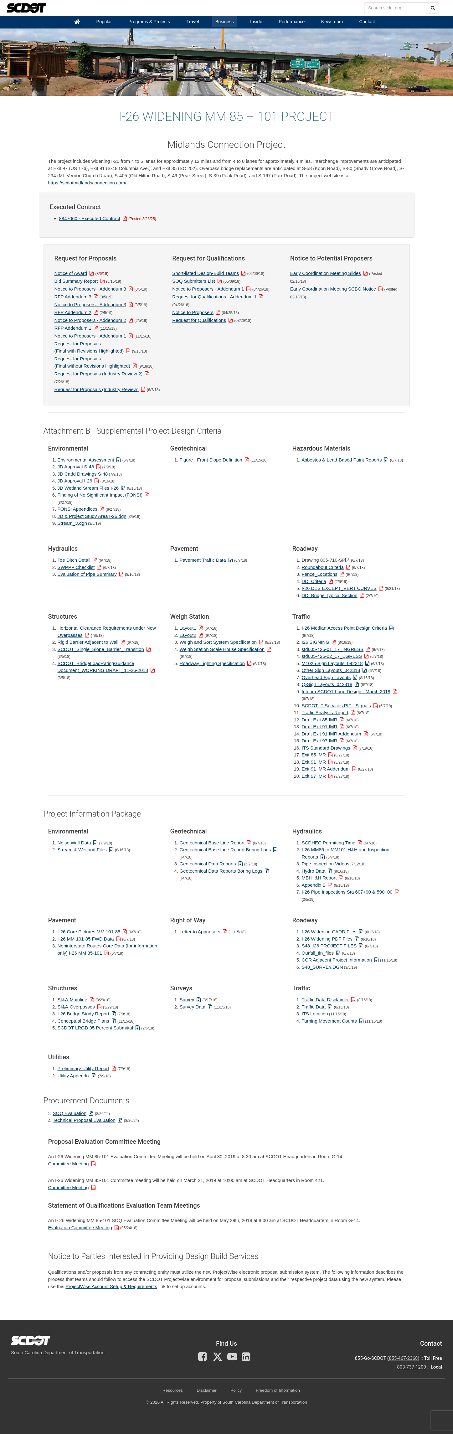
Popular (104, 21)
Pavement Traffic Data (203, 560)
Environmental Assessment (86, 459)
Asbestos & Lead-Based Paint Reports (342, 459)
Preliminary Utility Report (83, 1068)
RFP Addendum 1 (72, 328)
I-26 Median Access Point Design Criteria (344, 628)
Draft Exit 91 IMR (319, 726)
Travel (192, 21)
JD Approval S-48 (76, 466)
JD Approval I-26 (75, 480)
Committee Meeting (68, 1163)
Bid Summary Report (76, 281)
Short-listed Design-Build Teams (205, 273)
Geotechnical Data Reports (208, 863)
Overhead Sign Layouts (326, 677)
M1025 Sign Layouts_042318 (332, 663)
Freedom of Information (278, 1390)
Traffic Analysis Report (325, 712)
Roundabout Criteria (323, 567)
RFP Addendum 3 (72, 296)
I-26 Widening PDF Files (327, 938)
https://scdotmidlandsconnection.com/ (87, 182)
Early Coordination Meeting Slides (325, 273)
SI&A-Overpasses (76, 1006)
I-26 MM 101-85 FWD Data (86, 938)
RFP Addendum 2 (72, 312)
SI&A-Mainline (72, 999)
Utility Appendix (74, 1075)
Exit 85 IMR (314, 754)
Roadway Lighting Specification (212, 663)
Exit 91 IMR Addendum (326, 768)
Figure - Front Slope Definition (211, 459)
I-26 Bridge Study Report (83, 1013)
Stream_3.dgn (72, 523)
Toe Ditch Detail (74, 560)
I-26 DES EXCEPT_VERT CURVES (339, 588)
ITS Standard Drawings (326, 748)
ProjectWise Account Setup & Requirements (111, 1286)
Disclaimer (206, 1390)
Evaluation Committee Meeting (80, 1227)
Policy (236, 1390)
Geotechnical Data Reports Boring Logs (221, 871)
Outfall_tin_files (318, 953)
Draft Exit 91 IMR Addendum (331, 733)
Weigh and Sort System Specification (218, 642)
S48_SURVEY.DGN (322, 967)
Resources (172, 1390)
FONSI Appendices (78, 509)
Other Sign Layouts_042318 (331, 670)
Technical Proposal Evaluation (84, 1120)
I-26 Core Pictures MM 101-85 (89, 931)
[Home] (77, 21)
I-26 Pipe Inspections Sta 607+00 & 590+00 (347, 892)
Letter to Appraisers (200, 931)
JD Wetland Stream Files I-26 (88, 488)
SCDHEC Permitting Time (329, 842)
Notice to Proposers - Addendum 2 (90, 320)
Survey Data (193, 1006)
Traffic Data (314, 1006)
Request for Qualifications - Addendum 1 (214, 296)
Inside (256, 21)
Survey (187, 999)
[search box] (395, 8)
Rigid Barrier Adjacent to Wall (88, 642)
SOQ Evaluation (70, 1113)
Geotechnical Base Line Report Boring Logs (225, 849)
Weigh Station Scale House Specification (222, 649)
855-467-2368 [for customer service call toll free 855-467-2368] (403, 1358)
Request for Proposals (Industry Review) (96, 389)
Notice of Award (70, 273)
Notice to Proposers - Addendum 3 (90, 288)
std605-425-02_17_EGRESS (332, 656)
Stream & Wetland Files (82, 849)
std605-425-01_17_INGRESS (333, 649)
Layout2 (188, 635)
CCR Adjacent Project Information (337, 959)
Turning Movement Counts (329, 1021)
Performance (292, 21)
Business (224, 21)
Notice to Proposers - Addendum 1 (90, 335)
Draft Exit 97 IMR (319, 740)
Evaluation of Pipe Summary (87, 574)
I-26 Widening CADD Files (329, 931)
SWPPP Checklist (76, 567)
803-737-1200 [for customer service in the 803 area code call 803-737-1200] (411, 1367)
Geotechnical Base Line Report (212, 842)
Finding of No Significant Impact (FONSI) (100, 495)
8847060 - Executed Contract (89, 218)
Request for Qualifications (199, 320)
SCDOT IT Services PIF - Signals (336, 705)
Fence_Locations (319, 574)
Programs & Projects (149, 21)
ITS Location (315, 1013)
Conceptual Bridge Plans (83, 1021)
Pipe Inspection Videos (325, 863)
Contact (367, 21)
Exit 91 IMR (314, 762)
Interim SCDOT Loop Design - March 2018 (346, 691)
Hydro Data (314, 871)
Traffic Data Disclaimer (325, 999)
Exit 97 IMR (314, 776)
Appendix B (314, 885)
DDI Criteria (314, 581)
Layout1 (188, 628)
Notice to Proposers (193, 312)
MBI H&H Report (319, 877)
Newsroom (332, 21)
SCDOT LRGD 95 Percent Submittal (95, 1027)
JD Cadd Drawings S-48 (83, 474)
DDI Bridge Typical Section (330, 595)
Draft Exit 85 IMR (319, 719)
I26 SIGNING (315, 642)
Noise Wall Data (74, 842)
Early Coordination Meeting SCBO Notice (333, 288)
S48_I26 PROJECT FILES (329, 945)
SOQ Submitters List (193, 281)
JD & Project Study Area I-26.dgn (92, 516)
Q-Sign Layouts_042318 (327, 684)
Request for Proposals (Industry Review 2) (98, 373)
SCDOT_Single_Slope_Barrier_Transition (101, 649)
